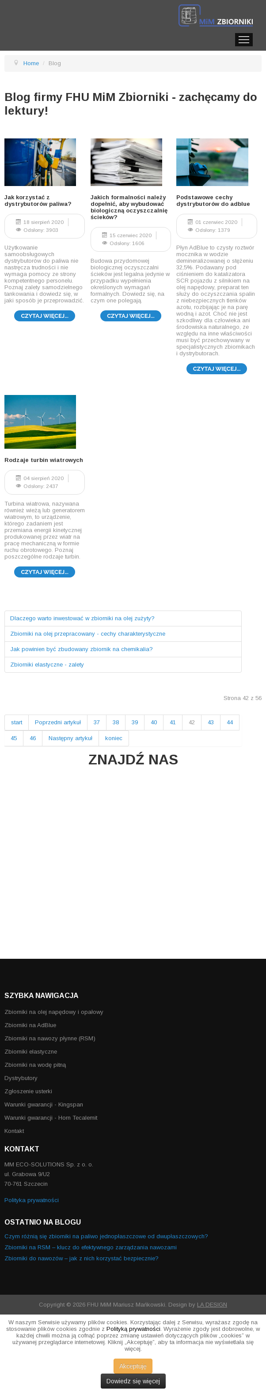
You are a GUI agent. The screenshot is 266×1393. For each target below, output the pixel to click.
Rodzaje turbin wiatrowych (43, 460)
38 (116, 722)
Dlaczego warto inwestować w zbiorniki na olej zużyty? (82, 618)
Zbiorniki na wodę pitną (35, 1065)
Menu (244, 39)
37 (97, 722)
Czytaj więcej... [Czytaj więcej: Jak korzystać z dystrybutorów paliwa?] (44, 316)
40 (154, 722)
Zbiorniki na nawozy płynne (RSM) (49, 1038)
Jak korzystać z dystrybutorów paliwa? (38, 200)
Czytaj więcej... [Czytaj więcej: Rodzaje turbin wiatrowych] (44, 572)
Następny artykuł (70, 738)
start (16, 722)
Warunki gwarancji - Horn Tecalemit (50, 1117)
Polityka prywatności (31, 1200)
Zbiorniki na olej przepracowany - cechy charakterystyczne (87, 633)
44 (230, 722)
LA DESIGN (212, 1304)
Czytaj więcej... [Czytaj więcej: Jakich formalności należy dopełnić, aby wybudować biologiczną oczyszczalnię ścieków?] (131, 316)
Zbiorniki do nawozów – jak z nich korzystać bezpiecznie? (81, 1258)
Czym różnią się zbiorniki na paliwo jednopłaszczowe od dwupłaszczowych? (106, 1236)
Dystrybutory (21, 1078)
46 (33, 738)
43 (211, 722)
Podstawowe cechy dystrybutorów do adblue (213, 200)
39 (135, 722)
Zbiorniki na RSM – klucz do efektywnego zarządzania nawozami (90, 1247)
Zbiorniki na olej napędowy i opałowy (53, 1012)
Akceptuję (133, 1366)
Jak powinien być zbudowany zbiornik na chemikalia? (81, 649)
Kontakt (14, 1131)
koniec (113, 738)
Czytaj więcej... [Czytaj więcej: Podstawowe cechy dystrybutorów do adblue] (217, 368)
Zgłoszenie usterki (28, 1091)
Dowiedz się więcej (133, 1381)
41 (173, 722)
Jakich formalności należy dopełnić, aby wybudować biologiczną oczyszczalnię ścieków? (129, 207)
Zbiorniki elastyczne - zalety (47, 664)
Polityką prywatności (133, 1329)
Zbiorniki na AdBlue (30, 1025)
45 (14, 738)
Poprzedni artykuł (58, 722)
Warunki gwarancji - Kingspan (43, 1104)
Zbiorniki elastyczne (30, 1051)
